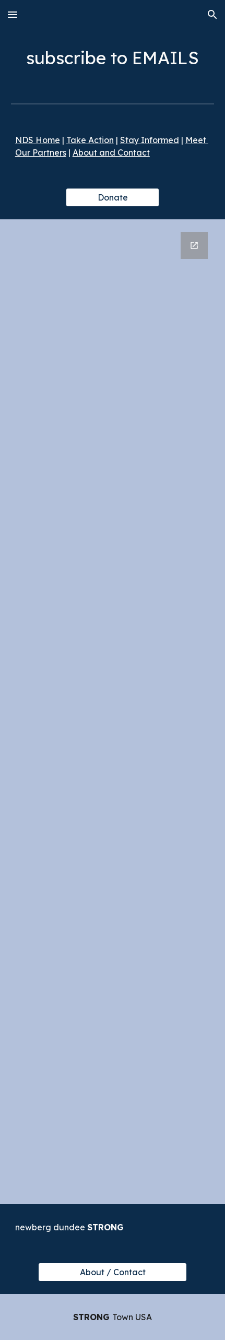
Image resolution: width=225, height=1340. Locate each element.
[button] (12, 14)
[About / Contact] (112, 1272)
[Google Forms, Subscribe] (112, 712)
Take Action (90, 140)
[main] (112, 58)
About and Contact (111, 152)
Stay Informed (149, 140)
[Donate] (112, 197)
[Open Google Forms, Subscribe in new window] (194, 245)
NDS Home (37, 140)
